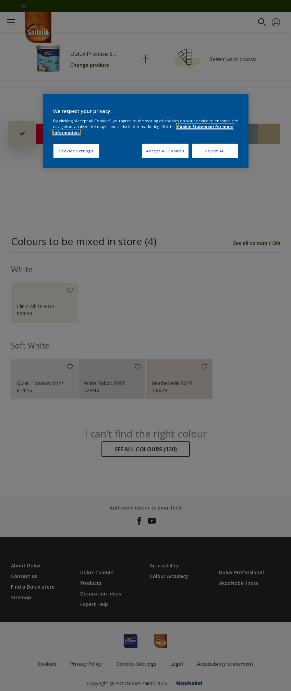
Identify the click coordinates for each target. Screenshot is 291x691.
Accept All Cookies (165, 150)
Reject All (215, 150)
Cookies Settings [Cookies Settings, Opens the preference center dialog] (76, 150)
